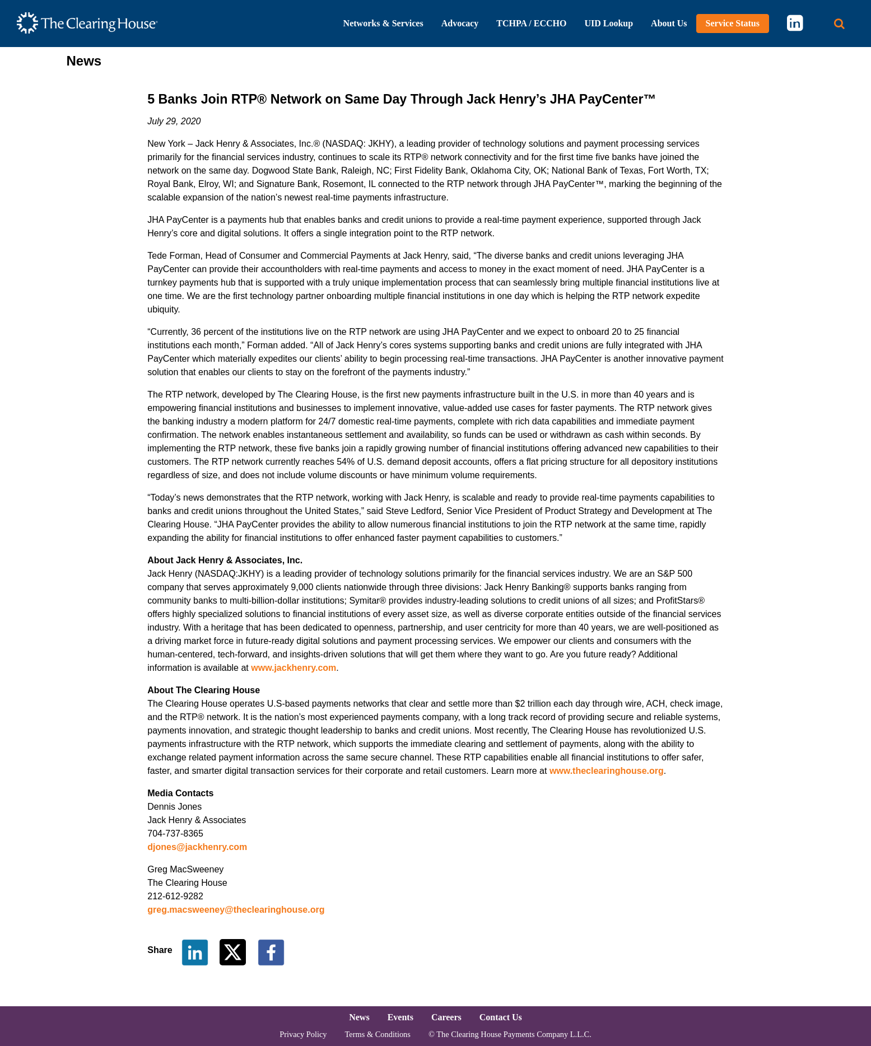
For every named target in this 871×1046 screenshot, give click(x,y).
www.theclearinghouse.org (606, 771)
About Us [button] (669, 23)
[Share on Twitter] (234, 951)
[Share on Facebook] (271, 951)
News (359, 1017)
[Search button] (839, 24)
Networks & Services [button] (383, 23)
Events (400, 1017)
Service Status (733, 23)
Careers (446, 1017)
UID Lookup (608, 23)
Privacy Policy (303, 1034)
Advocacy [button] (460, 23)
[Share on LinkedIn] (194, 951)
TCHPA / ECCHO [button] (531, 23)
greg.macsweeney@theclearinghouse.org (235, 909)
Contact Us (500, 1017)
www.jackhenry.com (293, 668)
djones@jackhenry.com (197, 847)
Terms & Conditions (378, 1034)
